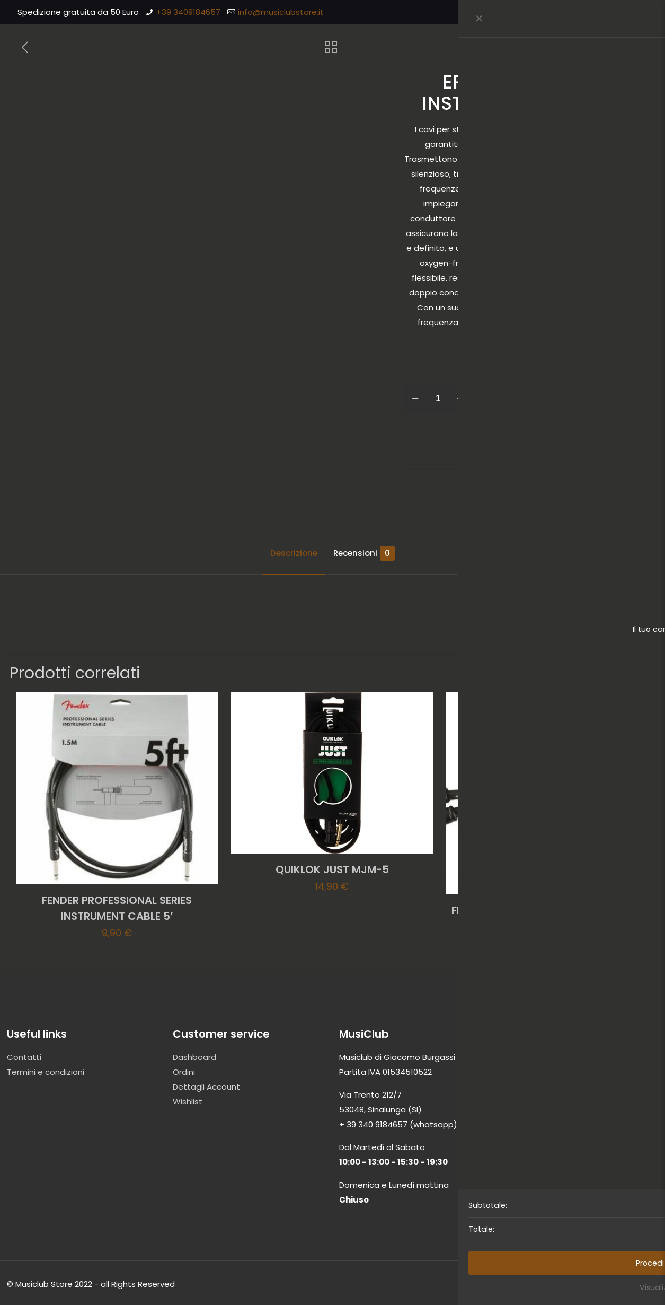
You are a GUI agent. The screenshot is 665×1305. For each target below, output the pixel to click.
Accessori (538, 443)
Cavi (569, 443)
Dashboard (194, 1057)
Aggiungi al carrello (550, 398)
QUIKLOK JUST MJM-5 (332, 869)
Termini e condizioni (45, 1071)
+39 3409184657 (188, 12)
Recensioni (364, 553)
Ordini (184, 1071)
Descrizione (293, 553)
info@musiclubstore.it (281, 12)
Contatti (24, 1057)
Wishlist (187, 1101)
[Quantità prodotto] (438, 398)
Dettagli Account (206, 1086)
